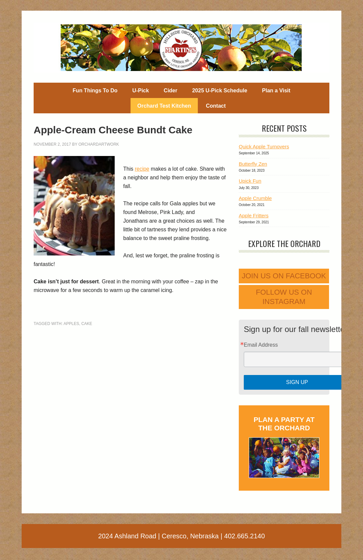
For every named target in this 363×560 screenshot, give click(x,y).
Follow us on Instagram (284, 297)
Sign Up (297, 382)
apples (71, 323)
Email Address (261, 345)
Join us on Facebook (284, 276)
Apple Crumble (255, 198)
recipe (142, 169)
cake (86, 323)
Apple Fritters (253, 215)
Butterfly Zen (253, 164)
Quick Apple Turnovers (264, 146)
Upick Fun (250, 181)
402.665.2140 (244, 536)
